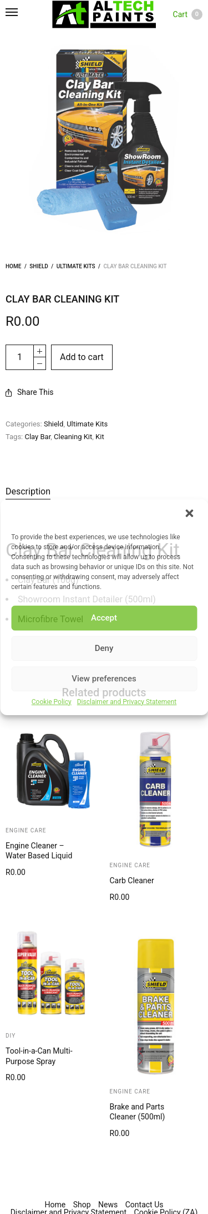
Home (13, 266)
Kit (99, 437)
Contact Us (144, 1204)
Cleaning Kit (73, 437)
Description (28, 491)
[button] (190, 514)
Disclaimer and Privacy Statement (127, 702)
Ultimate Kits (76, 266)
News (108, 1204)
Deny (104, 648)
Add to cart (82, 357)
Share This (30, 392)
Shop (82, 1204)
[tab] (72, 491)
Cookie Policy (52, 702)
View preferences (104, 679)
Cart (187, 14)
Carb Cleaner (132, 880)
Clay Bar (38, 437)
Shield (38, 266)
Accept (104, 618)
